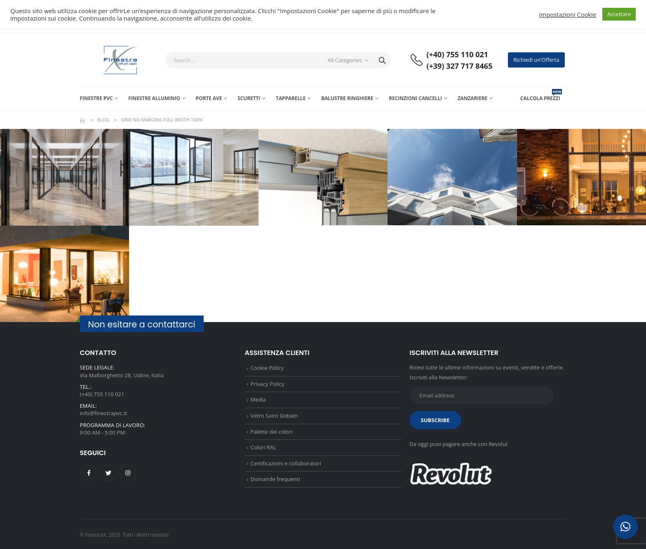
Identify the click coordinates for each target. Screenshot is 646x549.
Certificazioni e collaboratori (286, 463)
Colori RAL (264, 447)
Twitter (108, 473)
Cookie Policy (267, 367)
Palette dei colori (272, 431)
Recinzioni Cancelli (415, 98)
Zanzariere (472, 98)
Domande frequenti (275, 479)
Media (258, 399)
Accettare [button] (619, 14)
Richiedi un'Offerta (536, 59)
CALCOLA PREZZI (541, 98)
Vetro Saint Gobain (274, 415)
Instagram (128, 473)
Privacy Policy (267, 384)
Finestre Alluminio (154, 98)
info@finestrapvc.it (103, 413)
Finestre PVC (96, 98)
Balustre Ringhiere (347, 98)
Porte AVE (209, 98)
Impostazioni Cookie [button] (567, 14)
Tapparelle (290, 98)
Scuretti (248, 98)
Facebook (89, 473)
